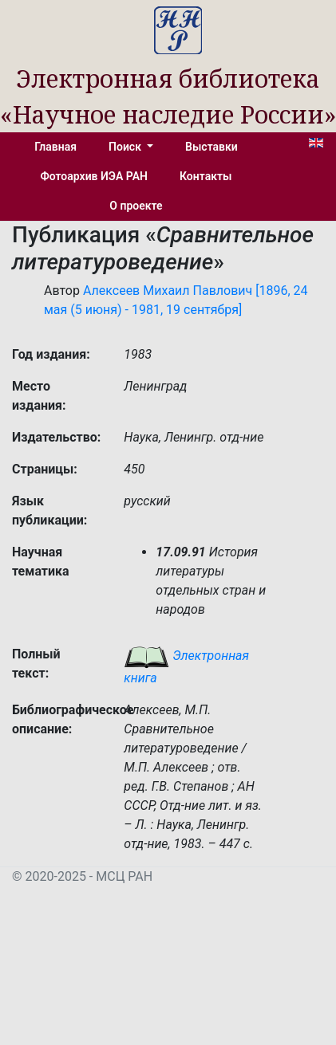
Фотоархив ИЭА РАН (94, 176)
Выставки (211, 146)
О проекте (135, 205)
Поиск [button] (126, 146)
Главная (55, 146)
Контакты (205, 176)
